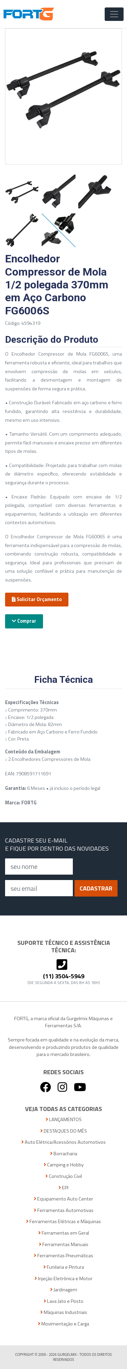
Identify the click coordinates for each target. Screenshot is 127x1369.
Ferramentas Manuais (63, 1244)
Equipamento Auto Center (63, 1199)
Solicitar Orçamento (37, 599)
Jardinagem (63, 1289)
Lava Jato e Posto (63, 1301)
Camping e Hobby (64, 1164)
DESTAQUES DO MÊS (63, 1131)
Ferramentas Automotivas (63, 1210)
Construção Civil (63, 1176)
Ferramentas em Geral (63, 1233)
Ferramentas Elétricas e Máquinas (63, 1221)
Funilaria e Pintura (63, 1267)
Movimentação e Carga (63, 1323)
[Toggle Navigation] (114, 14)
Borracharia (63, 1153)
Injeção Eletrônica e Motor (63, 1278)
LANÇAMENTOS (64, 1119)
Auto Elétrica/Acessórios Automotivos (63, 1142)
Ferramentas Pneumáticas (63, 1255)
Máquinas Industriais (63, 1312)
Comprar (24, 621)
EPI (63, 1187)
